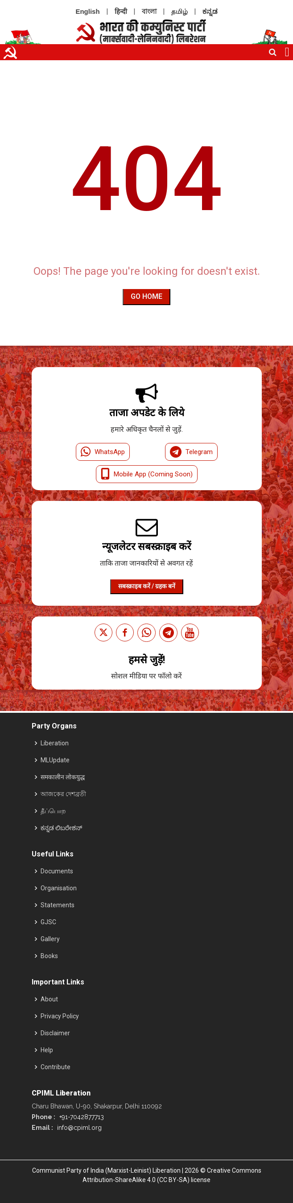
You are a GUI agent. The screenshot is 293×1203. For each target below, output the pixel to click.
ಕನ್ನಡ (210, 11)
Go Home (146, 296)
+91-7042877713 (81, 1116)
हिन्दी (121, 11)
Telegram (191, 452)
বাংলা (149, 11)
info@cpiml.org (78, 1127)
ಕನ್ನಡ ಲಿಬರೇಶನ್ (61, 828)
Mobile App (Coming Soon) (147, 474)
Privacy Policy (60, 1016)
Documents (57, 871)
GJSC (48, 922)
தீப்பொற (53, 811)
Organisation (59, 888)
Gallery (50, 939)
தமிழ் (179, 11)
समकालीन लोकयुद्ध (63, 777)
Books (49, 956)
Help (47, 1050)
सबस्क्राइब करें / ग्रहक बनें (146, 586)
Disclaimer (55, 1033)
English (87, 11)
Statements (57, 905)
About (49, 999)
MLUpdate (55, 760)
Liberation (55, 743)
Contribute (55, 1067)
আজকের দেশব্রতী (63, 794)
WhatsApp (103, 452)
